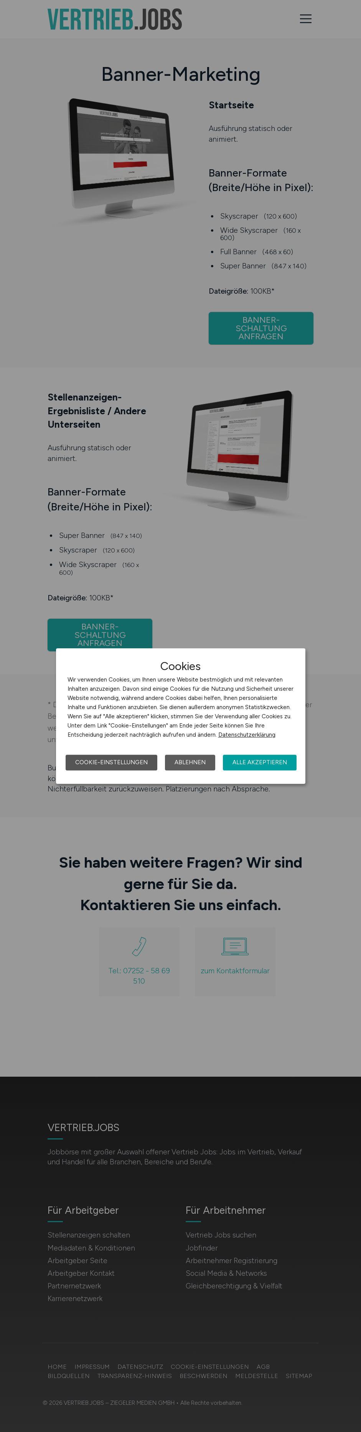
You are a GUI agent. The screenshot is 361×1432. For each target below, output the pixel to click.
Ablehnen (190, 762)
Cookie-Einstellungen (111, 762)
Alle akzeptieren (259, 762)
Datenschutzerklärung (246, 734)
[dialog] (180, 716)
